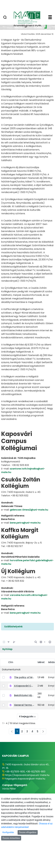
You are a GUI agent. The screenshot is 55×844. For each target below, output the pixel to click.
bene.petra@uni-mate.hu (25, 522)
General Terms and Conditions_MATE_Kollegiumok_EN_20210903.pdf (24, 705)
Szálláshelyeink (13, 626)
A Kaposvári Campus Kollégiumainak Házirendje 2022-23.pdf (24, 685)
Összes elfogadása (27, 832)
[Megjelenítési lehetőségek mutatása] (42, 642)
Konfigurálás (8, 832)
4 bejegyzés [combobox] (28, 716)
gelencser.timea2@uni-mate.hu (29, 509)
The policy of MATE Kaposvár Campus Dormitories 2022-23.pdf (24, 677)
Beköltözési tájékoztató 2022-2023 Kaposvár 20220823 (24, 695)
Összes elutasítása (11, 838)
